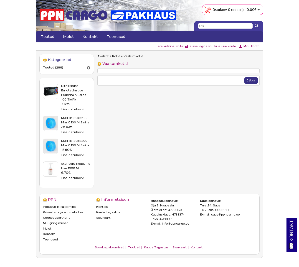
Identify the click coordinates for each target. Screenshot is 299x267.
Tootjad (134, 247)
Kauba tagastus (108, 212)
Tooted (47, 37)
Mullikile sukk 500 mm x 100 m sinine (75, 120)
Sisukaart (103, 218)
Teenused (116, 37)
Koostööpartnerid (56, 218)
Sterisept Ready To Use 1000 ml (75, 166)
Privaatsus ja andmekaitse (63, 212)
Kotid (116, 56)
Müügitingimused (55, 223)
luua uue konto (225, 46)
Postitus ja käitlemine (59, 207)
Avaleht (103, 56)
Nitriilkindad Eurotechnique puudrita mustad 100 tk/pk (73, 92)
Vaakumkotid (133, 56)
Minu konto (251, 46)
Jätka (251, 80)
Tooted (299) (53, 67)
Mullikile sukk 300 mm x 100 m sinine (75, 143)
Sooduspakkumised (109, 247)
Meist (68, 37)
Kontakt (90, 37)
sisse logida (198, 46)
